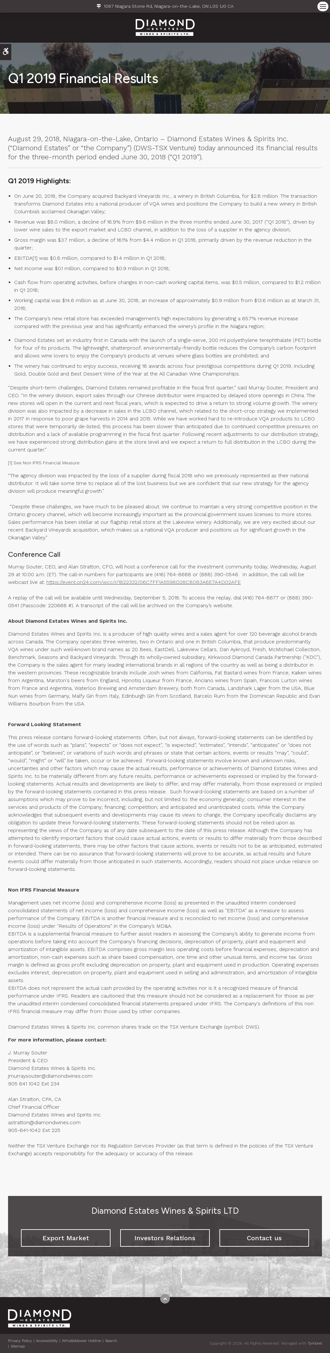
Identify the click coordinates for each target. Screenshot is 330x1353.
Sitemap (18, 1346)
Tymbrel (315, 1343)
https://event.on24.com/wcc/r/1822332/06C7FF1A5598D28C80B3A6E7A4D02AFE (143, 582)
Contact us (264, 1238)
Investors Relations (164, 1238)
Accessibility (47, 1340)
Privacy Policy (20, 1340)
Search (111, 1340)
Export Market (66, 1238)
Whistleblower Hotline (81, 1340)
